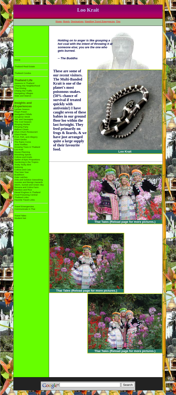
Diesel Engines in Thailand (27, 192)
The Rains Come (22, 142)
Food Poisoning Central (25, 194)
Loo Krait (18, 149)
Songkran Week (22, 117)
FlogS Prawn (20, 111)
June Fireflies (21, 144)
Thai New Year (21, 172)
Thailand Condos (22, 73)
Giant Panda (20, 134)
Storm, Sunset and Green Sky (29, 184)
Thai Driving (20, 88)
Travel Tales (20, 215)
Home (59, 21)
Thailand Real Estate (24, 66)
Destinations (77, 21)
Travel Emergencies (24, 206)
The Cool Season (22, 122)
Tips (118, 21)
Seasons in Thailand (24, 83)
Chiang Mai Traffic (23, 90)
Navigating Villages (23, 93)
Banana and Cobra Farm (26, 187)
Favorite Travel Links (24, 200)
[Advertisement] (28, 40)
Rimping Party (21, 127)
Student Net (20, 218)
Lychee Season (22, 109)
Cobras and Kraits (23, 157)
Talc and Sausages (23, 119)
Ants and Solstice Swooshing (28, 179)
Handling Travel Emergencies (100, 21)
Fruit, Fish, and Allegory (26, 137)
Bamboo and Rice (23, 189)
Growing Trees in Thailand (27, 147)
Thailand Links (21, 197)
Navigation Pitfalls (23, 114)
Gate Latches (21, 177)
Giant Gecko (20, 139)
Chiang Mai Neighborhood (27, 85)
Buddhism (19, 174)
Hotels (66, 21)
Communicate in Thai (24, 209)
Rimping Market (22, 124)
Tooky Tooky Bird (22, 164)
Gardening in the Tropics (26, 162)
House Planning (22, 152)
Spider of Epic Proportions (27, 159)
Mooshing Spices (22, 154)
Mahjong (18, 167)
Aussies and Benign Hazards (28, 182)
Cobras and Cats (22, 169)
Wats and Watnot (22, 95)
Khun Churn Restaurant (26, 132)
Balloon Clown (21, 129)
